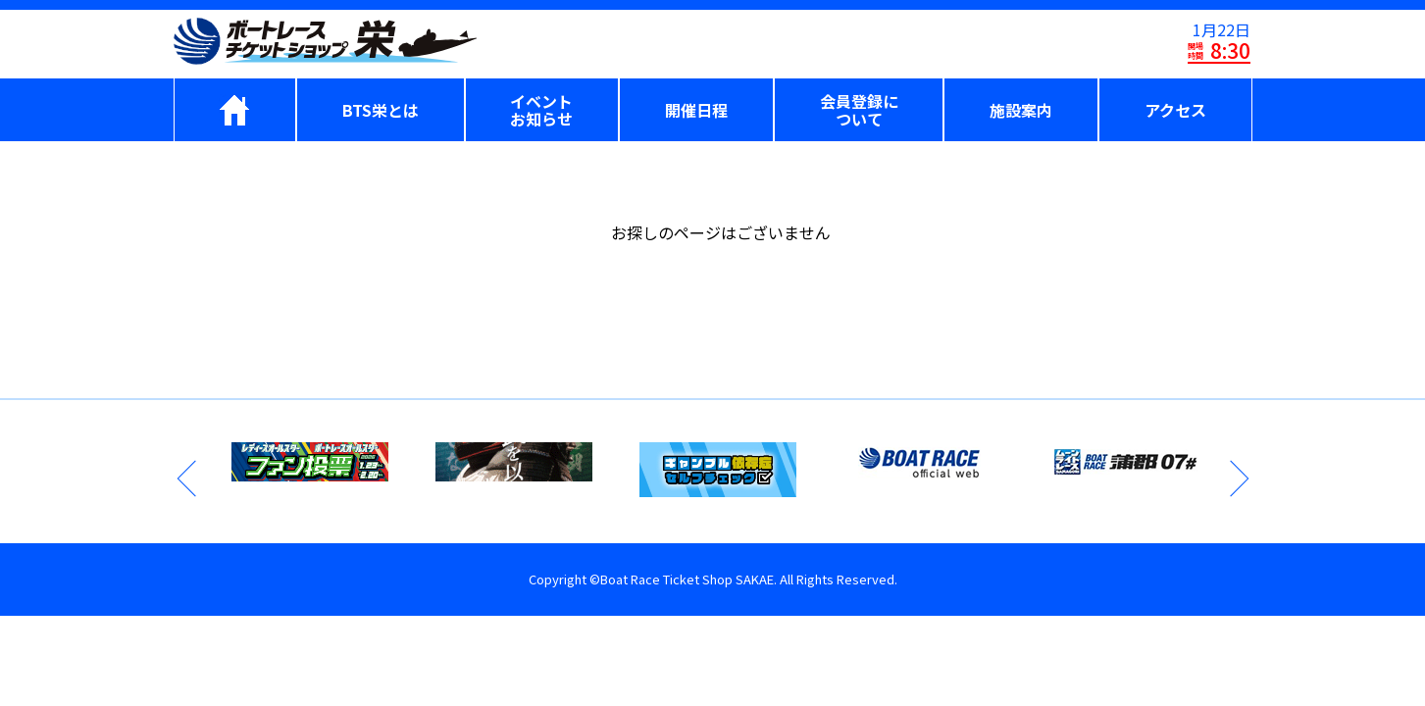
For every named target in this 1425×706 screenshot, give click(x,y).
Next (1237, 478)
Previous (188, 478)
